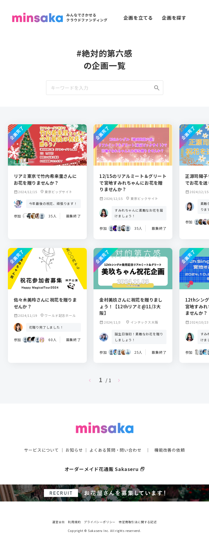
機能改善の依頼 (169, 450)
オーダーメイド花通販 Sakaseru (104, 468)
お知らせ (74, 450)
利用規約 (74, 521)
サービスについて (41, 450)
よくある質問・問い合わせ (115, 450)
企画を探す (174, 17)
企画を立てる (138, 17)
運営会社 (58, 521)
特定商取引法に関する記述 (138, 521)
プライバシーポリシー (99, 521)
